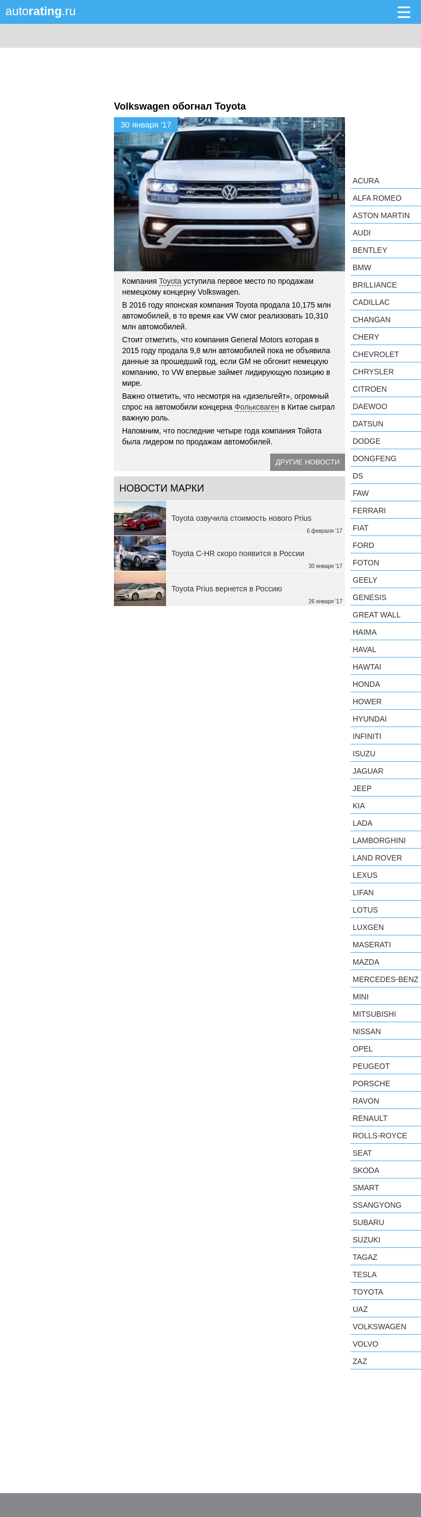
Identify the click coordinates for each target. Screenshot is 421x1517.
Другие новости (308, 462)
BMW (362, 267)
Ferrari (369, 510)
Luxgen (368, 927)
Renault (370, 1118)
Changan (372, 319)
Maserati (372, 944)
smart (366, 1187)
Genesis (369, 597)
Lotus (365, 910)
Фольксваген (256, 407)
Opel (363, 1048)
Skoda (366, 1170)
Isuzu (364, 753)
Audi (362, 232)
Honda (366, 684)
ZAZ (360, 1361)
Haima (365, 632)
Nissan (367, 1031)
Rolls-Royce (380, 1135)
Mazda (366, 962)
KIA (359, 805)
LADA (363, 823)
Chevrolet (376, 354)
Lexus (365, 875)
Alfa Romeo (377, 198)
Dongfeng (375, 458)
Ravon (366, 1101)
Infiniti (367, 736)
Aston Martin (381, 215)
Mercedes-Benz (385, 979)
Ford (363, 545)
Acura (366, 180)
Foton (366, 562)
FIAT (360, 528)
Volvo (365, 1344)
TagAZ (365, 1257)
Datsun (368, 423)
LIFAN (363, 892)
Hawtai (367, 666)
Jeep (362, 788)
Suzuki (366, 1239)
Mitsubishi (374, 1014)
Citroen (370, 389)
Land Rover (377, 857)
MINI (361, 996)
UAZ (360, 1309)
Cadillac (371, 302)
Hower (367, 701)
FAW (361, 493)
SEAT (362, 1153)
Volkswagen (379, 1326)
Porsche (371, 1083)
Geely (365, 580)
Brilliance (375, 285)
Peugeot (371, 1066)
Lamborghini (379, 840)
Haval (365, 649)
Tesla (365, 1274)
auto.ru (40, 11)
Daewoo (370, 406)
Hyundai (370, 719)
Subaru (368, 1222)
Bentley (370, 250)
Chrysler (373, 371)
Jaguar (368, 771)
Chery (366, 337)
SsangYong (377, 1205)
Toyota (170, 281)
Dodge (366, 441)
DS (358, 475)
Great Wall (376, 614)
